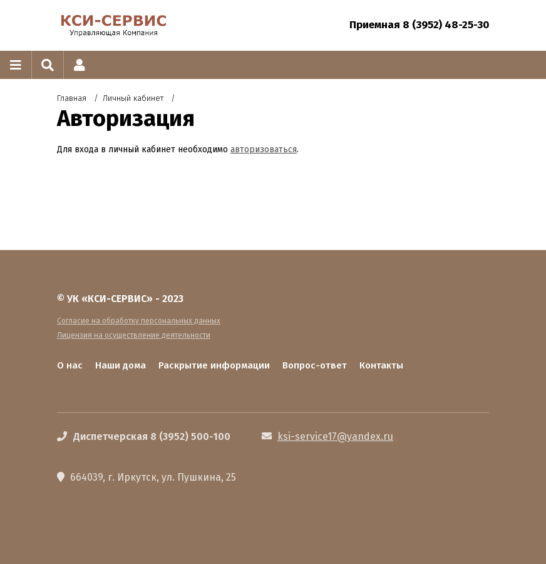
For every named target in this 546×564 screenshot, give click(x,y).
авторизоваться (263, 149)
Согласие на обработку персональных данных (138, 320)
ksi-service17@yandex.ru (335, 436)
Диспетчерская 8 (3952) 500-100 (151, 436)
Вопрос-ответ (314, 365)
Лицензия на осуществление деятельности (133, 335)
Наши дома (120, 365)
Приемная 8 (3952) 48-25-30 (419, 24)
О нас (70, 365)
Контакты (381, 365)
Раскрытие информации (214, 365)
